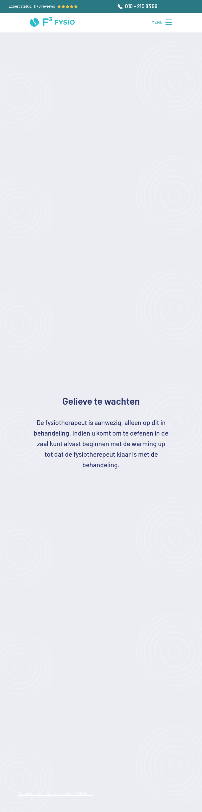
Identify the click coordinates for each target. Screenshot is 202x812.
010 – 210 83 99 (141, 6)
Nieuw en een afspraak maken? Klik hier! (55, 793)
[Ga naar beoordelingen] (44, 6)
